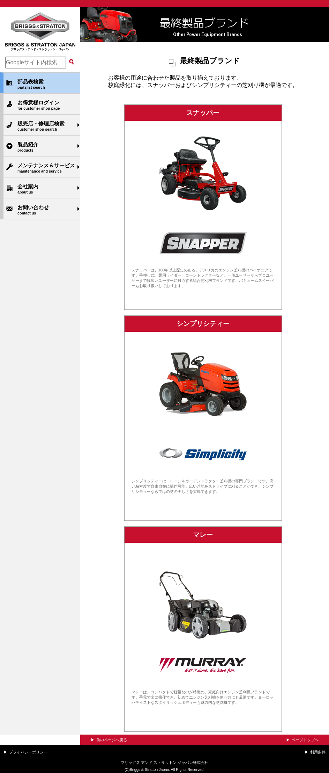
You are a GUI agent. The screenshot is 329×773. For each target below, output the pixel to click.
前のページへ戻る (111, 740)
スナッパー (202, 112)
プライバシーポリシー (28, 752)
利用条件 (318, 752)
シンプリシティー (203, 323)
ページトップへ (305, 740)
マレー (203, 534)
